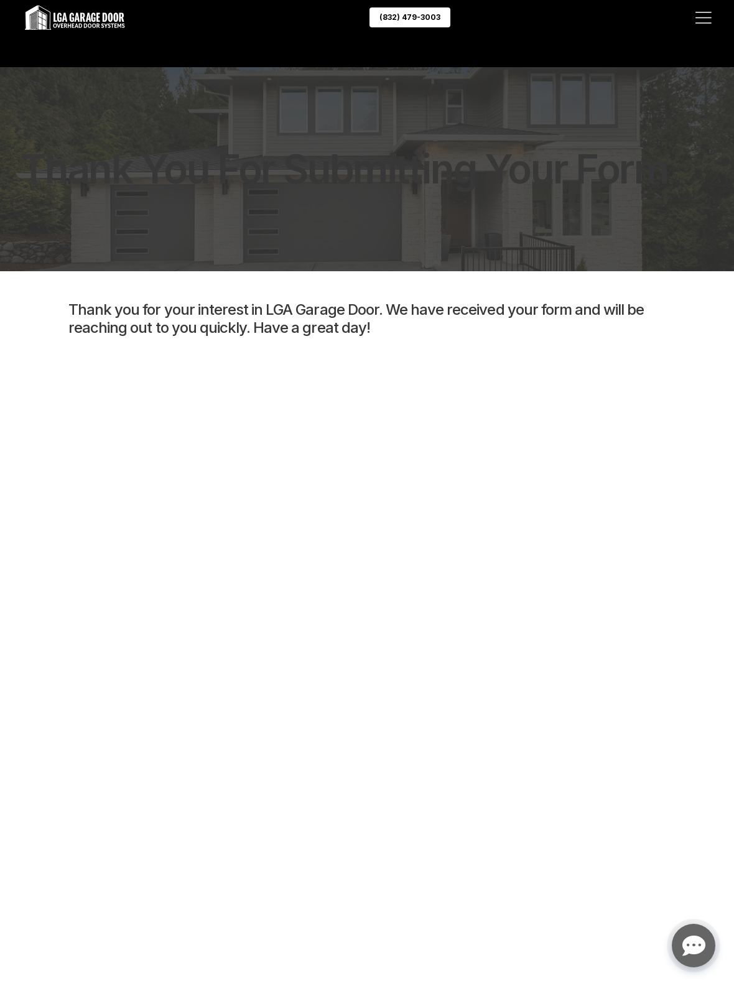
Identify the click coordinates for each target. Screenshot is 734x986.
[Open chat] (693, 945)
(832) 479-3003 (409, 17)
